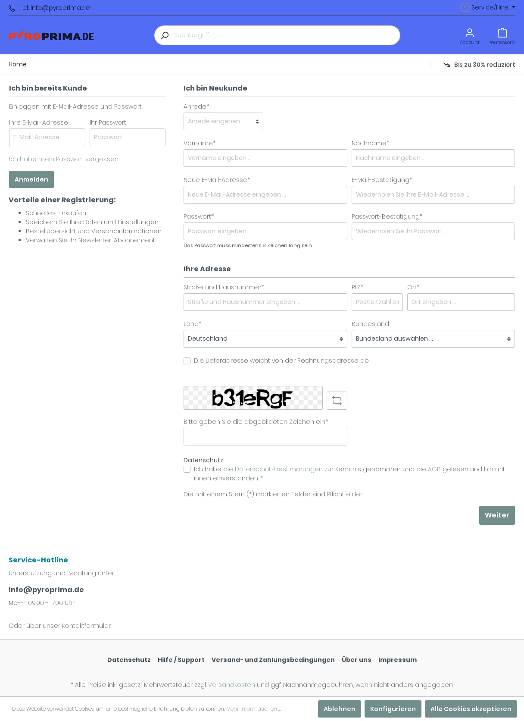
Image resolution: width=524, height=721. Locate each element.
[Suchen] (164, 35)
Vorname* (199, 143)
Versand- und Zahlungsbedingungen (273, 659)
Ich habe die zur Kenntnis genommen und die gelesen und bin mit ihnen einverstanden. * (349, 474)
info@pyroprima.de (46, 590)
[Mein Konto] (470, 35)
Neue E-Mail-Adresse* (217, 180)
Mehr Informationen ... (253, 708)
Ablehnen (340, 709)
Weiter (497, 515)
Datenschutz (129, 659)
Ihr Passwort (108, 122)
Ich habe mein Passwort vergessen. (64, 159)
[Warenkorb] (502, 35)
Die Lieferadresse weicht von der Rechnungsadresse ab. (281, 360)
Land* (192, 324)
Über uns (356, 659)
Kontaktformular (86, 625)
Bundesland (370, 324)
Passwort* (199, 216)
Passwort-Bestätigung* (387, 216)
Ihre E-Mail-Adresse (38, 122)
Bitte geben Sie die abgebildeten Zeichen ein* (256, 421)
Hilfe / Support (181, 659)
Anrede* (196, 106)
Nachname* (370, 143)
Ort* (413, 287)
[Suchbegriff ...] (287, 35)
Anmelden (31, 179)
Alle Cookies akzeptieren (471, 709)
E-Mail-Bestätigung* (382, 180)
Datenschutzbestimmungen (279, 469)
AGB (434, 469)
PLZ (357, 287)
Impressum (397, 659)
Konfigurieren (393, 709)
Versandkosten (231, 684)
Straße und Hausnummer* (224, 287)
